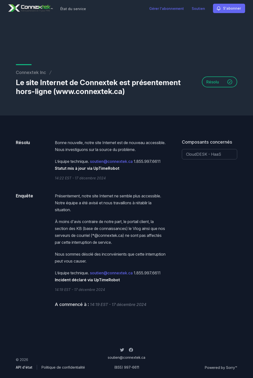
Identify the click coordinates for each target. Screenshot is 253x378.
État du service (73, 9)
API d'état (24, 367)
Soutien (198, 8)
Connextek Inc (31, 72)
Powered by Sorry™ (221, 367)
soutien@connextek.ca (111, 161)
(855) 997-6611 (126, 367)
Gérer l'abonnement (166, 8)
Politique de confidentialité (63, 367)
